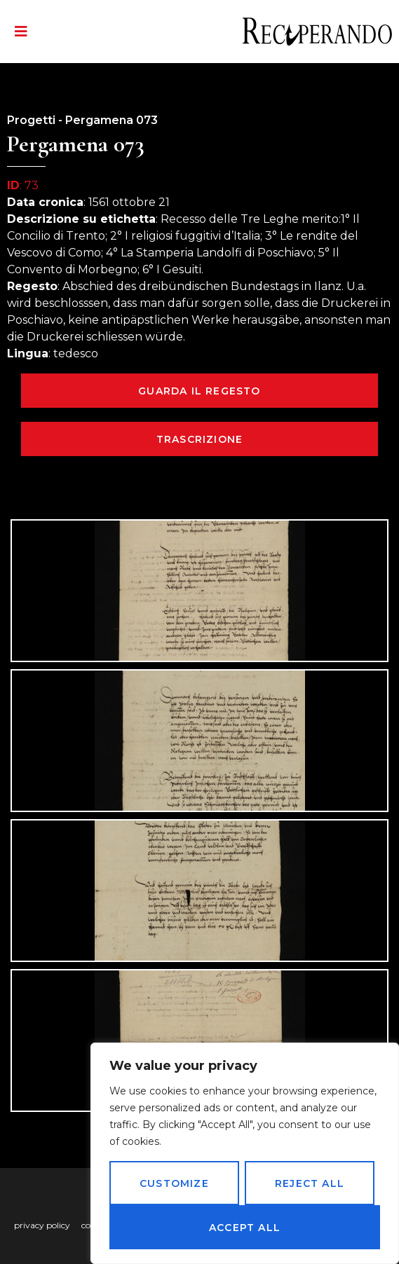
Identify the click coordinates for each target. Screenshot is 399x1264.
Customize (174, 1183)
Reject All (309, 1183)
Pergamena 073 (111, 120)
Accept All (244, 1227)
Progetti (31, 120)
